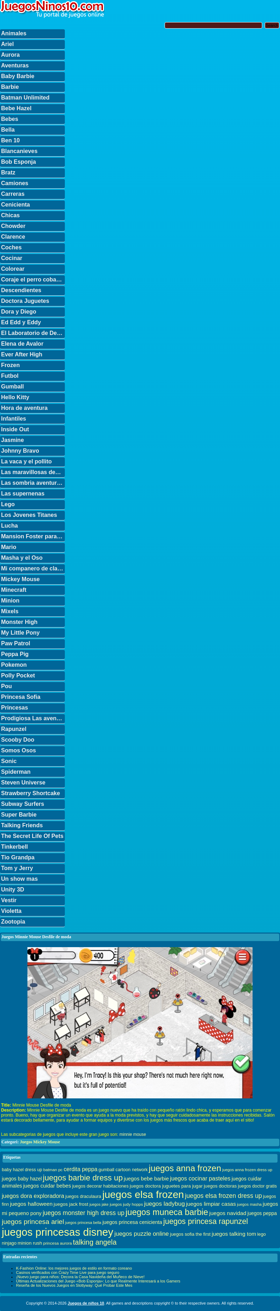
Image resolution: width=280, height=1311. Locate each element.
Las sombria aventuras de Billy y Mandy (33, 483)
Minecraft (13, 590)
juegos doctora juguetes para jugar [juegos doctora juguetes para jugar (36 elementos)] (166, 1186)
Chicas (10, 215)
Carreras (13, 194)
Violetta (11, 911)
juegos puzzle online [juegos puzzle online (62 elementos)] (141, 1233)
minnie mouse (132, 1134)
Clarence (13, 237)
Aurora (10, 55)
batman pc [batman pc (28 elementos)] (52, 1169)
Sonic (9, 761)
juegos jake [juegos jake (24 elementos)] (99, 1204)
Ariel (7, 44)
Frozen (10, 365)
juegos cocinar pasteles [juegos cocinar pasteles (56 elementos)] (200, 1178)
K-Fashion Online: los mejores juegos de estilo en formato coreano (74, 1268)
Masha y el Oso (22, 558)
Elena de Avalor (22, 344)
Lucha (9, 526)
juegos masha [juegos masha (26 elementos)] (249, 1204)
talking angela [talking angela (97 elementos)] (94, 1242)
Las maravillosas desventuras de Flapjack (33, 472)
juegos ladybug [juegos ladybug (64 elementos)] (164, 1203)
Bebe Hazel (16, 108)
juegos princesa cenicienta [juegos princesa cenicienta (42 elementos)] (132, 1222)
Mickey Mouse (20, 579)
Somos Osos (18, 750)
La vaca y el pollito (26, 461)
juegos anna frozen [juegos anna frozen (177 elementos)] (185, 1168)
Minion (10, 601)
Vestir (9, 900)
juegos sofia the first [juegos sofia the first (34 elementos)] (190, 1234)
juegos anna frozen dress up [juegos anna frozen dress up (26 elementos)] (247, 1170)
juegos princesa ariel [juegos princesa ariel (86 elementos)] (33, 1221)
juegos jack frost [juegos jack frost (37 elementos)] (71, 1204)
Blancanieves (19, 151)
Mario (8, 547)
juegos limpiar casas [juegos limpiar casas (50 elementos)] (211, 1204)
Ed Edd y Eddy (21, 322)
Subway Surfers (22, 804)
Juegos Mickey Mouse (40, 1141)
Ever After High (21, 354)
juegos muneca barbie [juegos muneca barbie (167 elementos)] (166, 1212)
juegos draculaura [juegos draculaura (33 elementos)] (83, 1196)
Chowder (13, 226)
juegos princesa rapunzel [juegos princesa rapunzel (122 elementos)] (205, 1221)
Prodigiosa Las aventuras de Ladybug (33, 718)
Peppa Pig (14, 654)
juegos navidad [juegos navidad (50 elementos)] (227, 1213)
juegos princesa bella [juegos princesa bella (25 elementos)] (83, 1222)
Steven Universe (23, 782)
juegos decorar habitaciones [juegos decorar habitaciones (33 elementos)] (100, 1186)
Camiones (14, 183)
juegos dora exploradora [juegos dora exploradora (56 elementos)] (33, 1196)
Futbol (10, 376)
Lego (8, 504)
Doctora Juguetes (25, 301)
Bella (8, 130)
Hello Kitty (15, 397)
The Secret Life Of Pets (32, 836)
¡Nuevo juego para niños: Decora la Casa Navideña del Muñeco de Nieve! (80, 1277)
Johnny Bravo (20, 451)
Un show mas (19, 879)
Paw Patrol (15, 643)
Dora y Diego (18, 312)
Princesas (14, 708)
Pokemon (14, 665)
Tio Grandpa (18, 857)
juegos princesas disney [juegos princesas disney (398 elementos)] (57, 1232)
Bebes (9, 119)
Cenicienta (15, 205)
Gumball (12, 386)
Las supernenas (23, 494)
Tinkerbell (14, 847)
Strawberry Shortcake (30, 793)
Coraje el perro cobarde (33, 279)
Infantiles (13, 419)
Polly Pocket (18, 675)
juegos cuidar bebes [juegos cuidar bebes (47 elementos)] (47, 1186)
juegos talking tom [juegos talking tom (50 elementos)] (234, 1234)
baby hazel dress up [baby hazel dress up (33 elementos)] (22, 1169)
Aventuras (15, 65)
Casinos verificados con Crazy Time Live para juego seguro (67, 1272)
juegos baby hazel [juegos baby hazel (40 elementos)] (22, 1179)
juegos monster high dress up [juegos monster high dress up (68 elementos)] (84, 1212)
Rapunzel (13, 729)
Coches (11, 247)
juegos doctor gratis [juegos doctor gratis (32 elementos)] (257, 1186)
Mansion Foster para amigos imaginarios (33, 536)
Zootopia (13, 922)
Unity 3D (12, 889)
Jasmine (12, 440)
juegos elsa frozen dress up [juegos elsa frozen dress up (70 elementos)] (223, 1195)
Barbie (10, 87)
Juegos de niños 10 (86, 1303)
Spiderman (16, 772)
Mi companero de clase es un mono (33, 568)
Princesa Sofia (20, 697)
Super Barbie (19, 815)
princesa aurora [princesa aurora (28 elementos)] (57, 1243)
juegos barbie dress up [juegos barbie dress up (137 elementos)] (83, 1177)
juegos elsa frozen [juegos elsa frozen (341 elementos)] (143, 1194)
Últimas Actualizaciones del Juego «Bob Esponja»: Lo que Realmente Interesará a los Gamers (98, 1281)
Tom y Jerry (17, 868)
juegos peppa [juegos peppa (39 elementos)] (262, 1213)
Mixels (10, 611)
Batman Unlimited (25, 98)
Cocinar (11, 258)
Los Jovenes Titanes (29, 515)
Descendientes (21, 290)
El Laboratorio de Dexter (33, 333)
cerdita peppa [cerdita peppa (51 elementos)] (81, 1169)
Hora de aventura (24, 408)
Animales (13, 33)
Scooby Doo (17, 740)
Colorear (13, 269)
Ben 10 (10, 140)
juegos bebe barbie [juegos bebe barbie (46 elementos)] (146, 1179)
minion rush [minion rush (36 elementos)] (29, 1243)
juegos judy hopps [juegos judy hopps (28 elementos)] (126, 1204)
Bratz (8, 172)
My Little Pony (20, 633)
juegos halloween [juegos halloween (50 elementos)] (31, 1204)
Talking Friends (22, 825)
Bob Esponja (18, 162)
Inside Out (15, 429)
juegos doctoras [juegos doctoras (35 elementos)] (220, 1186)
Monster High (19, 622)
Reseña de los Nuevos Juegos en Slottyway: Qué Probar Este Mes (74, 1285)
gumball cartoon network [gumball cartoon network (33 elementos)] (122, 1169)
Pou (6, 686)
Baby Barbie (17, 76)
